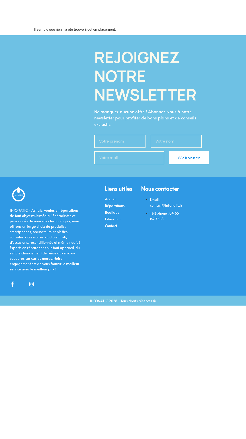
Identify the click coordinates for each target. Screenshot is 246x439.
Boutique (112, 212)
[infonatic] (204, 214)
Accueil (110, 199)
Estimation (113, 219)
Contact (111, 225)
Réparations (115, 205)
